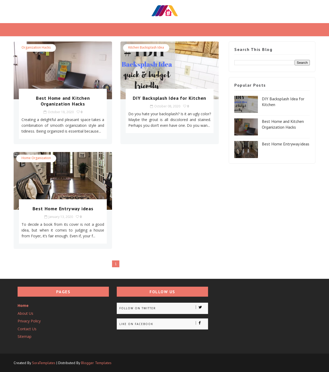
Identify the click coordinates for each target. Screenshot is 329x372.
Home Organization (36, 158)
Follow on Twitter (163, 307)
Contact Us (27, 328)
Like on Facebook (163, 323)
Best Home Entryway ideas (63, 209)
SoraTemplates (43, 362)
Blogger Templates (96, 362)
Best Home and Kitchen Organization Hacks (63, 101)
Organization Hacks (36, 47)
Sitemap (24, 336)
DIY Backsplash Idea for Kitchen (169, 98)
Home (23, 305)
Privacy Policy (29, 320)
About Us (25, 313)
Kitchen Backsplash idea (146, 47)
